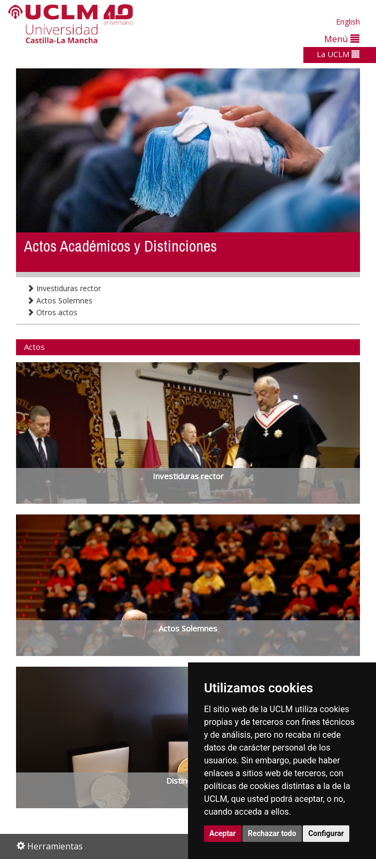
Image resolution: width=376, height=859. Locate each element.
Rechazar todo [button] (272, 833)
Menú (341, 39)
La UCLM (338, 54)
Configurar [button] (326, 833)
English (348, 22)
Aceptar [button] (222, 833)
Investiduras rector (64, 288)
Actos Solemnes (59, 300)
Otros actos (52, 312)
